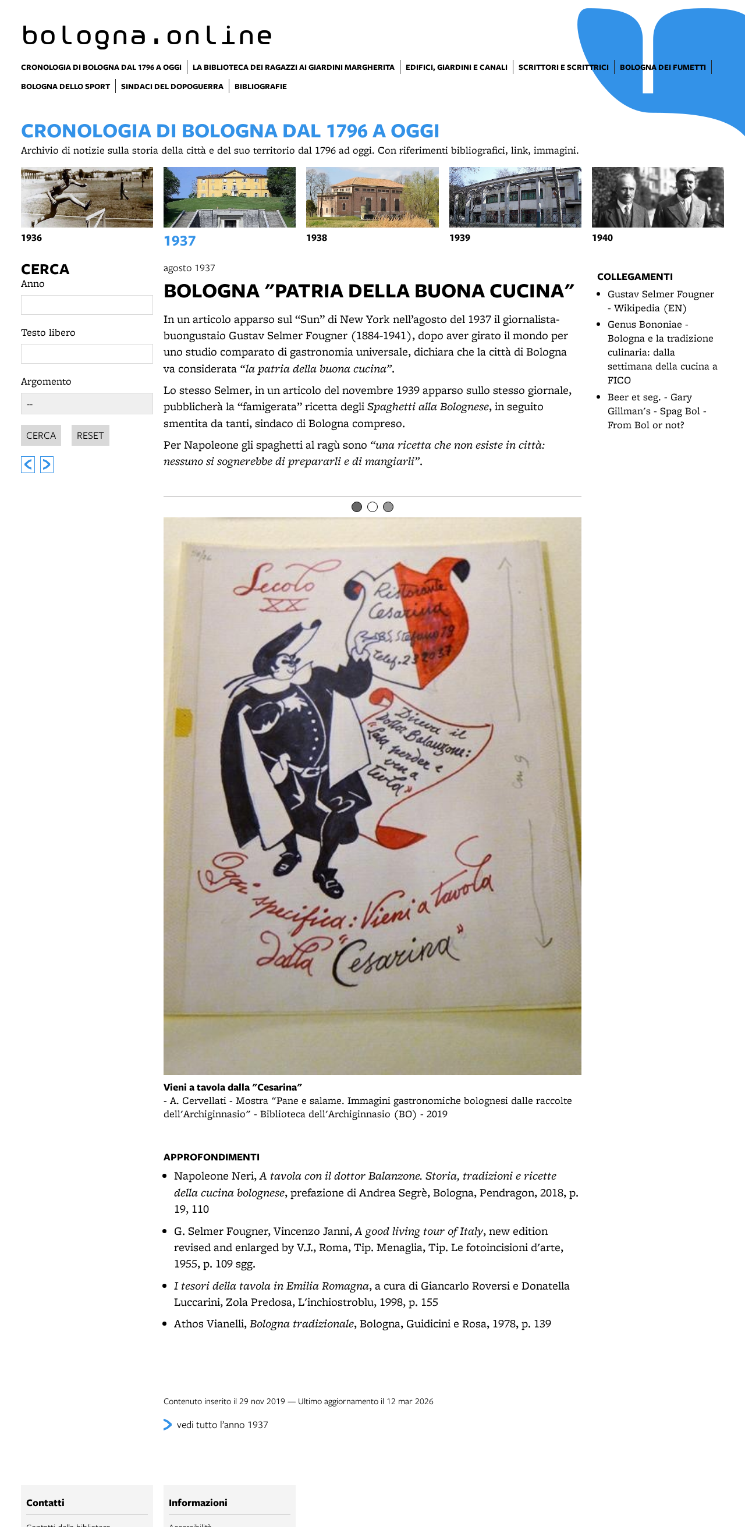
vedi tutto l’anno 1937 (222, 1424)
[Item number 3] (388, 507)
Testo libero (48, 332)
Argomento (46, 381)
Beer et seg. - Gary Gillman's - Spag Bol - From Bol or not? (657, 410)
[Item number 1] (357, 507)
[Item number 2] (372, 507)
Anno (33, 283)
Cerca (45, 268)
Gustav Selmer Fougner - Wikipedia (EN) (661, 300)
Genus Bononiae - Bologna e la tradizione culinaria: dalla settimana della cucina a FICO (663, 351)
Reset (90, 433)
